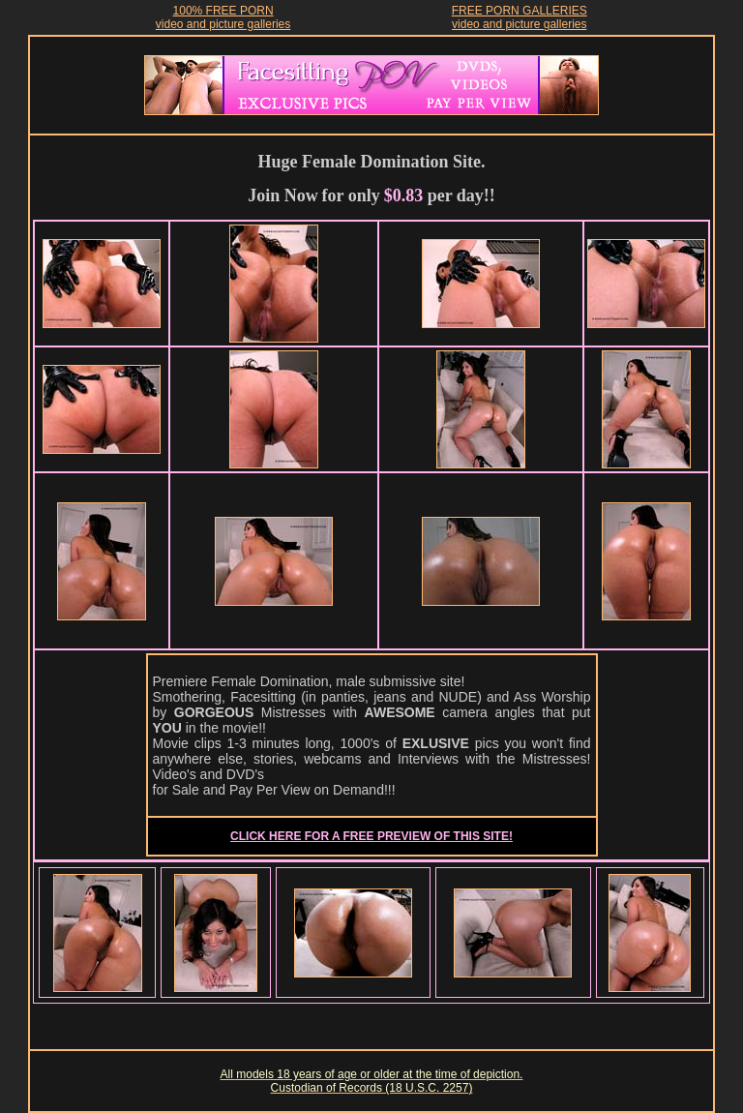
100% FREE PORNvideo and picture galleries (223, 17)
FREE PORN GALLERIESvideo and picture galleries (519, 17)
